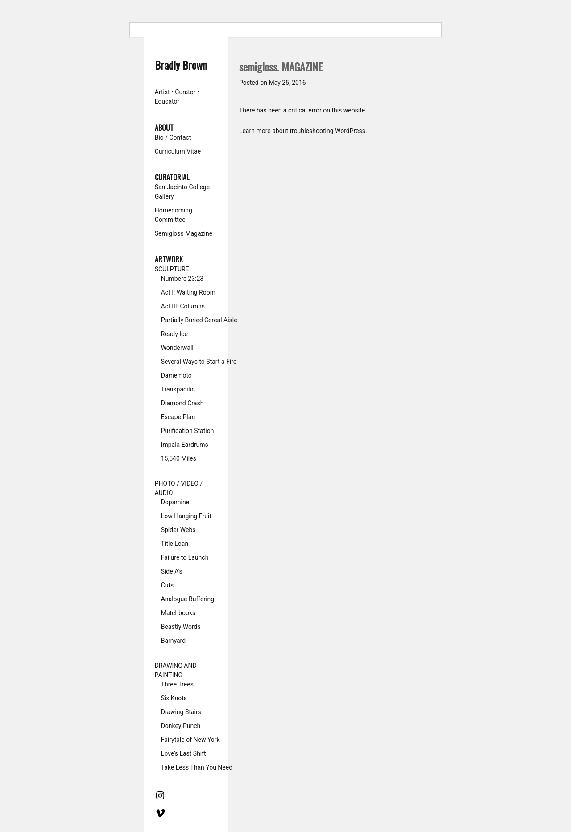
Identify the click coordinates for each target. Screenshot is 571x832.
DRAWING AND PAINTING (176, 670)
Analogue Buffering (188, 599)
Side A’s (171, 571)
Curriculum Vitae (178, 151)
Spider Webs (178, 529)
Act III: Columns (183, 306)
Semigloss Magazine (183, 233)
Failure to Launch (185, 557)
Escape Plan (178, 416)
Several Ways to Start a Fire (199, 361)
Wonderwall (177, 347)
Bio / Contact (173, 137)
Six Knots (174, 698)
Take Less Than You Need (196, 767)
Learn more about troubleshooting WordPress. (303, 130)
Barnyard (173, 640)
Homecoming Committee (173, 215)
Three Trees (177, 684)
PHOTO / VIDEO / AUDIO (179, 488)
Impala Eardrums (184, 444)
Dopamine (175, 502)
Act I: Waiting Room (188, 292)
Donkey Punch (181, 725)
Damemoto (176, 375)
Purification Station (187, 430)
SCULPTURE (172, 269)
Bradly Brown (181, 65)
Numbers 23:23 (182, 278)
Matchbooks (178, 612)
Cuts (167, 585)
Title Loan (175, 543)
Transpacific (178, 389)
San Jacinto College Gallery (182, 191)
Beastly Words (181, 626)
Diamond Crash (182, 403)
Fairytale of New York (190, 739)
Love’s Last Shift (183, 753)
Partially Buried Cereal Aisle (199, 320)
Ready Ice (174, 333)
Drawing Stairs (181, 712)
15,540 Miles (178, 458)
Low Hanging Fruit (186, 516)
